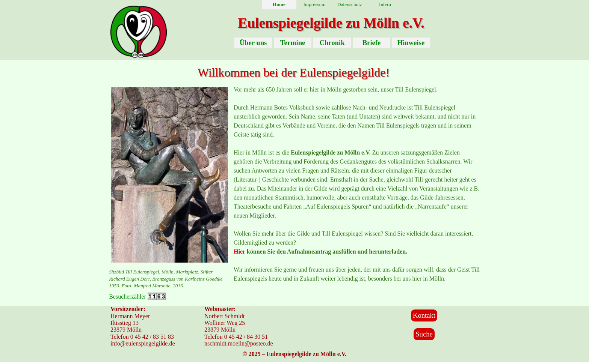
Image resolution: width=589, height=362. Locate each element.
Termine (292, 43)
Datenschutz (349, 4)
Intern (385, 4)
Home (279, 4)
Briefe (371, 43)
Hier (239, 251)
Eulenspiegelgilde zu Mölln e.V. (331, 23)
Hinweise (411, 43)
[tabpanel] (169, 278)
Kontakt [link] (424, 315)
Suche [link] (424, 334)
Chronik (331, 43)
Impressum (314, 4)
